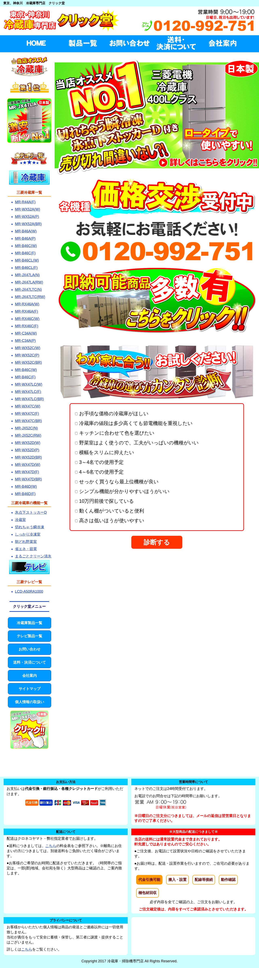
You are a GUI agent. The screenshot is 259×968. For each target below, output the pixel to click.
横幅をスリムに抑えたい (104, 452)
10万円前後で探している (104, 501)
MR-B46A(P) (25, 238)
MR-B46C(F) (25, 253)
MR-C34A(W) (26, 333)
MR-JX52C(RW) (28, 435)
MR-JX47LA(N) (27, 275)
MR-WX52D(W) (27, 443)
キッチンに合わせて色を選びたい (114, 433)
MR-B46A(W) (26, 231)
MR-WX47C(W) (27, 406)
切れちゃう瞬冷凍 (29, 527)
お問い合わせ (29, 649)
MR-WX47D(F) (27, 472)
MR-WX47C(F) (27, 414)
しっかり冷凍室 (27, 534)
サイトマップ (29, 689)
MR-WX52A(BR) (28, 224)
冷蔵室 (20, 520)
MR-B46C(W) (26, 246)
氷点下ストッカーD (31, 512)
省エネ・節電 (26, 549)
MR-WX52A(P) (27, 217)
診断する (157, 542)
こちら (50, 846)
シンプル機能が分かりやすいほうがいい (122, 491)
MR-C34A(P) (25, 341)
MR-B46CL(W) (27, 260)
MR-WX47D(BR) (28, 479)
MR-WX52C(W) (27, 348)
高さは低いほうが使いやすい (109, 520)
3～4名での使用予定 (99, 462)
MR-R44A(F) (25, 202)
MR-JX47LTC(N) (28, 290)
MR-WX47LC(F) (28, 392)
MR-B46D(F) (25, 494)
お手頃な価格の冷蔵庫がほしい (112, 413)
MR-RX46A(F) (26, 311)
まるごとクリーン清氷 (33, 556)
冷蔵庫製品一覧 (29, 623)
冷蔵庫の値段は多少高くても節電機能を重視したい (134, 423)
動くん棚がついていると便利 (109, 510)
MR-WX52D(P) (27, 450)
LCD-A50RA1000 (29, 591)
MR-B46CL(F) (26, 268)
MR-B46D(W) (26, 487)
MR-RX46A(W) (27, 304)
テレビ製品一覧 (29, 636)
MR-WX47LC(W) (28, 384)
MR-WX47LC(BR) (29, 399)
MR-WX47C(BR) (28, 421)
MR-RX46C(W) (27, 319)
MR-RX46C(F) (26, 326)
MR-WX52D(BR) (28, 457)
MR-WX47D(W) (27, 465)
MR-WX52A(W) (27, 209)
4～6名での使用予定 (99, 472)
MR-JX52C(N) (26, 428)
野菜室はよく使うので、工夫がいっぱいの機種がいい (137, 442)
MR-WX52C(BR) (28, 362)
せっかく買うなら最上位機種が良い (117, 481)
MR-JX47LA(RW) (29, 282)
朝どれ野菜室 (26, 542)
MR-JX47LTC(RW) (30, 297)
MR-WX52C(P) (27, 355)
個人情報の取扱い (29, 702)
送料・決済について (29, 662)
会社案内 (29, 676)
